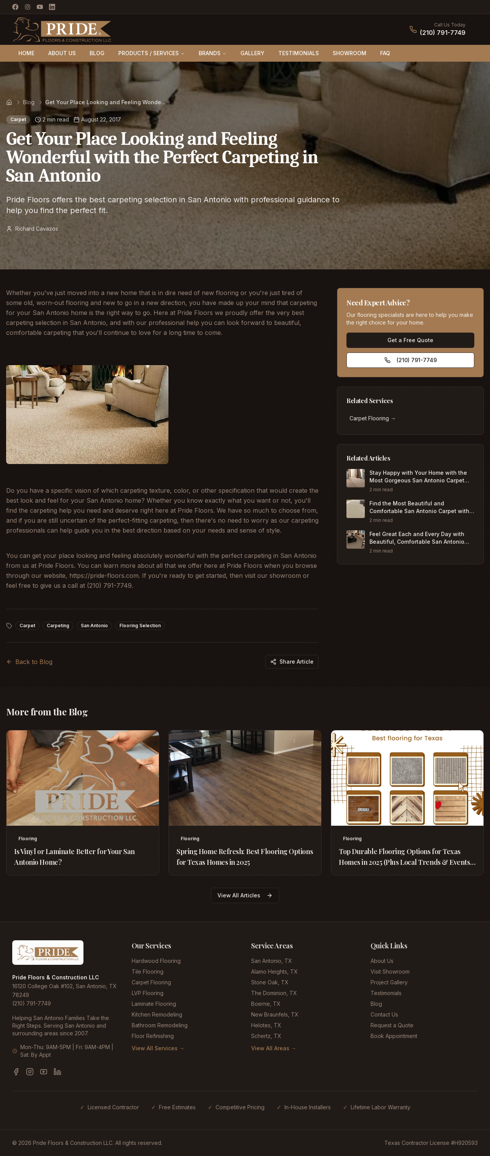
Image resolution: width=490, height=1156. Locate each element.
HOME (26, 53)
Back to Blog (29, 662)
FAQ (385, 53)
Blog (28, 102)
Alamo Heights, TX (274, 971)
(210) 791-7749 (443, 32)
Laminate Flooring (154, 1003)
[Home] (9, 102)
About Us (382, 961)
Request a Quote (392, 1025)
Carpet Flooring (151, 982)
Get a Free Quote (410, 340)
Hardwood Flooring (156, 961)
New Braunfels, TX (275, 1014)
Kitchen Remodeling (157, 1014)
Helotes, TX (266, 1025)
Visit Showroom (390, 971)
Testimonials (386, 993)
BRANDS (213, 53)
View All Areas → (273, 1048)
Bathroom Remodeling (160, 1025)
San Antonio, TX (271, 961)
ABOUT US (62, 53)
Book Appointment (394, 1036)
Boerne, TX (266, 1003)
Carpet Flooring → (373, 418)
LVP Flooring (147, 993)
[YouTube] (40, 7)
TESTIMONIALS (298, 53)
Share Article (292, 661)
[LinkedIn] (52, 7)
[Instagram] (27, 7)
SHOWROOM (349, 53)
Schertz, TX (266, 1036)
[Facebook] (15, 7)
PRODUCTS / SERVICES (151, 53)
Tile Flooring (147, 971)
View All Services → (158, 1048)
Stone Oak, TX (270, 982)
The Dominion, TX (274, 993)
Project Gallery (389, 982)
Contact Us (384, 1014)
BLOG (97, 53)
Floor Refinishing (153, 1036)
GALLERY (252, 53)
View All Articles (245, 895)
